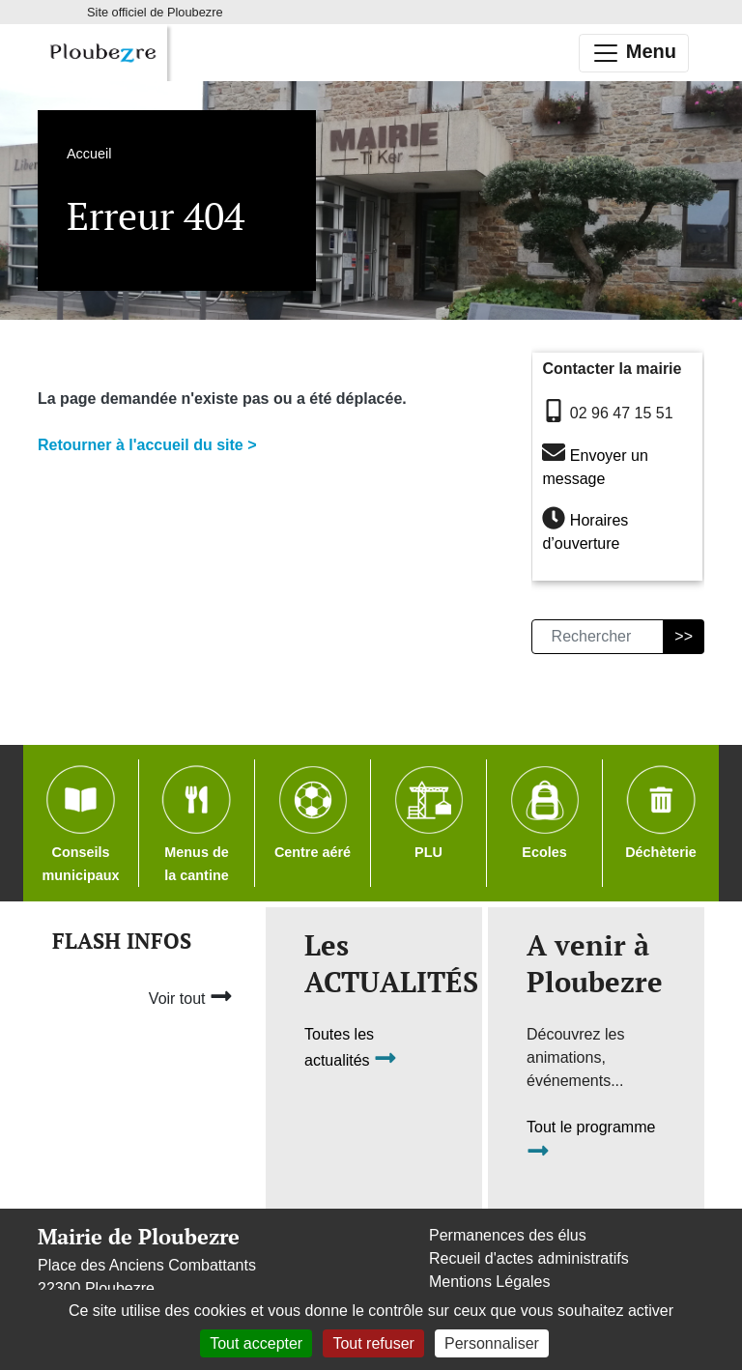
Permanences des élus (507, 1235)
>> (683, 636)
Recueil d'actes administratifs (529, 1258)
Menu (633, 53)
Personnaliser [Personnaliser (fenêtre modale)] (491, 1343)
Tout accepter (256, 1343)
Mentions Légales (489, 1281)
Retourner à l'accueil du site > (147, 445)
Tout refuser (373, 1343)
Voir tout (191, 996)
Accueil (89, 153)
